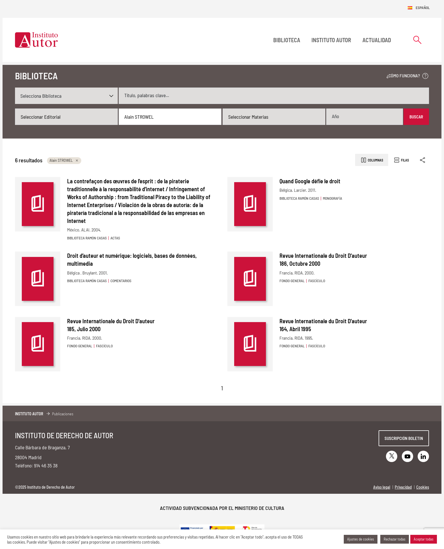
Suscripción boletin (404, 438)
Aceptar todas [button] (424, 539)
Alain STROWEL (64, 160)
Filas (401, 160)
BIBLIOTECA (286, 40)
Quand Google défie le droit (309, 181)
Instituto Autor (331, 40)
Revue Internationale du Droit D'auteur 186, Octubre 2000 (323, 259)
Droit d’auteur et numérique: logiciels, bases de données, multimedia (132, 259)
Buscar (416, 116)
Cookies (422, 487)
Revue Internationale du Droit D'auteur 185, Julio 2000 (111, 325)
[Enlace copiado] (423, 160)
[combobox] (66, 116)
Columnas (371, 160)
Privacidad (403, 487)
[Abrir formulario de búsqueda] (417, 39)
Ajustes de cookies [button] (360, 539)
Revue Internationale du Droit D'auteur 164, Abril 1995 (323, 325)
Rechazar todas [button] (394, 539)
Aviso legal (381, 487)
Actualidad (376, 40)
